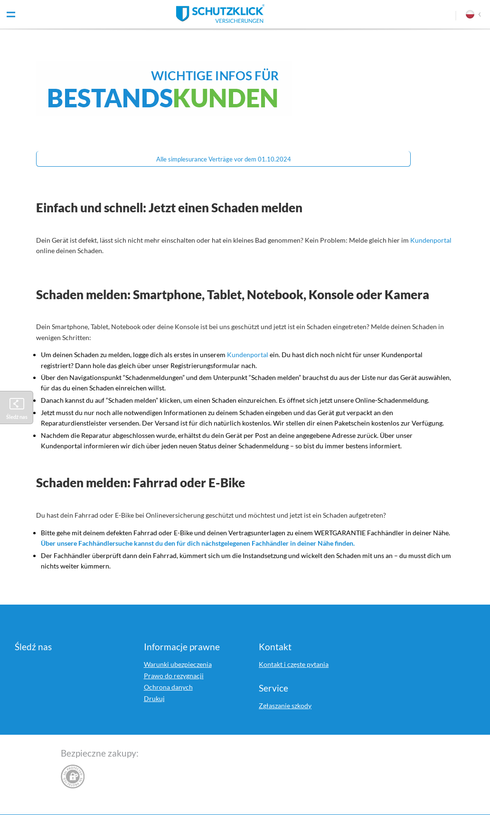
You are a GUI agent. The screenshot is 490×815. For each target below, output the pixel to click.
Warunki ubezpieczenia (178, 664)
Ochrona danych (168, 687)
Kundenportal (431, 240)
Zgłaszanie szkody (285, 705)
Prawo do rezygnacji (174, 676)
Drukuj (154, 698)
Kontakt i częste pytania (294, 664)
